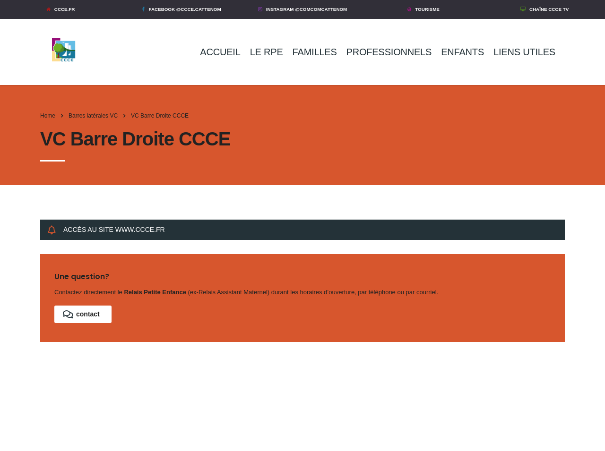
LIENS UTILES (524, 52)
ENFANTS (462, 52)
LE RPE (266, 52)
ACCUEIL (220, 52)
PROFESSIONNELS (389, 52)
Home (47, 115)
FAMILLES (315, 52)
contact (81, 314)
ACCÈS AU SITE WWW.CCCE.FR (106, 229)
